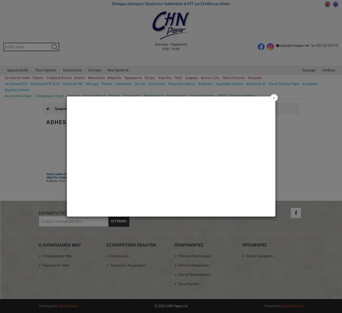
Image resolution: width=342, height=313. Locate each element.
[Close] (273, 98)
